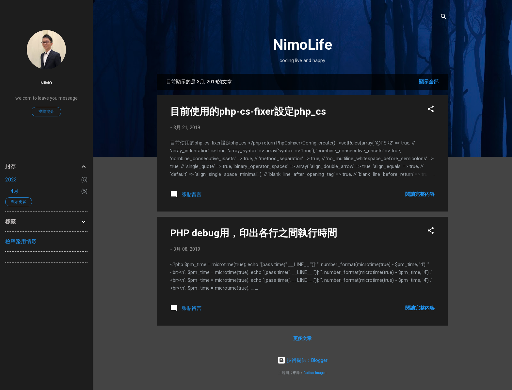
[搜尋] (444, 18)
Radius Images (315, 373)
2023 (11, 180)
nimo (46, 82)
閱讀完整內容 (420, 194)
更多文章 (302, 338)
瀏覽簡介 (46, 111)
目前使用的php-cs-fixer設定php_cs (248, 111)
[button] (431, 110)
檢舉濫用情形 (21, 241)
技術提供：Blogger (303, 360)
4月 (14, 191)
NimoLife (302, 44)
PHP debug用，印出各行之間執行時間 (253, 233)
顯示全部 (429, 82)
